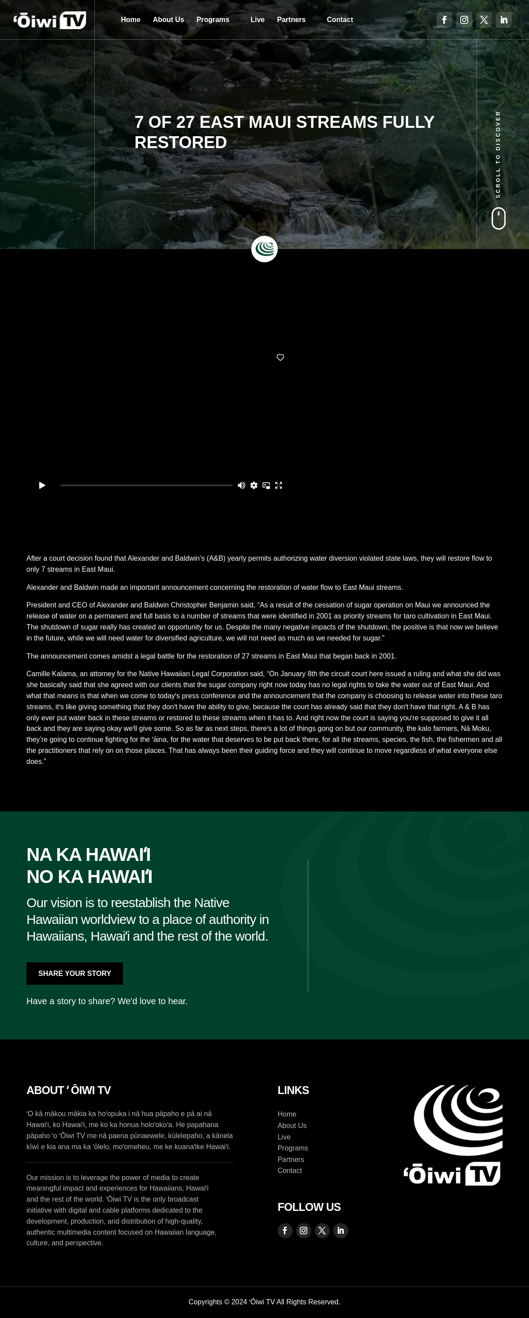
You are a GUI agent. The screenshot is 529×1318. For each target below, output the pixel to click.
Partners (291, 19)
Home (130, 19)
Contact (340, 19)
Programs (213, 19)
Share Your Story (74, 973)
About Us (168, 19)
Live (258, 19)
